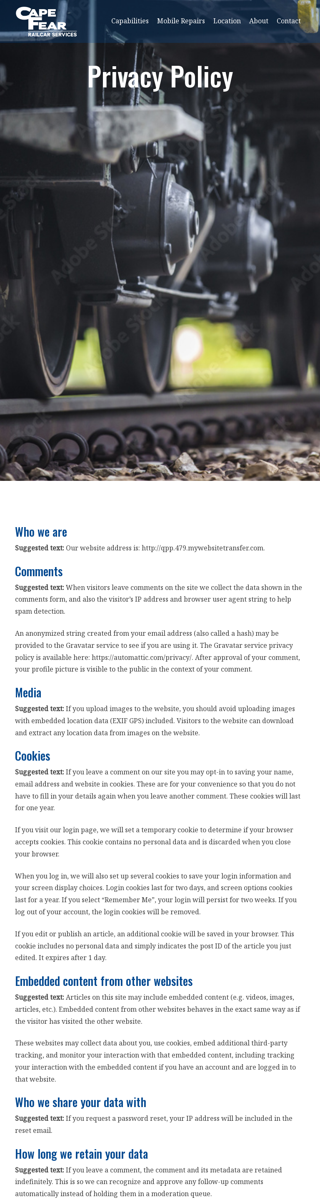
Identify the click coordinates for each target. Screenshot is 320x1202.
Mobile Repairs (181, 20)
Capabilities (130, 20)
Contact (289, 20)
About (258, 20)
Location (227, 20)
